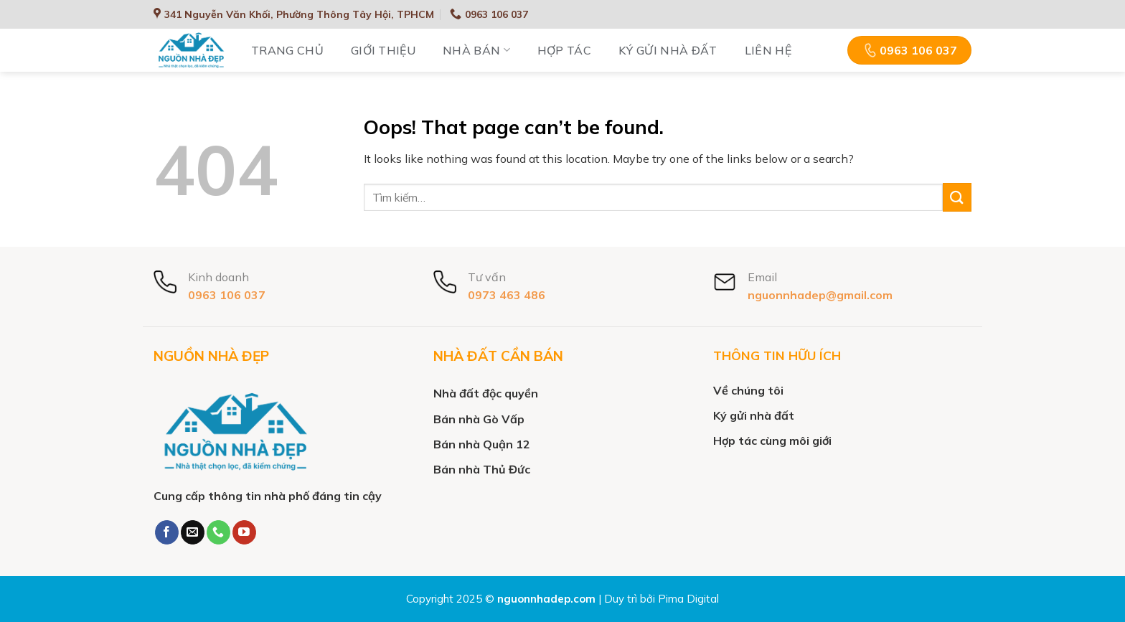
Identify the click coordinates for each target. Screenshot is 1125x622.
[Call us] (218, 532)
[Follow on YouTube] (244, 532)
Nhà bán (476, 50)
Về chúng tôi (748, 390)
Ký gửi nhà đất (667, 50)
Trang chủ (287, 50)
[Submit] (957, 197)
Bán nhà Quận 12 (481, 444)
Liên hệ (768, 50)
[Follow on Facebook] (167, 532)
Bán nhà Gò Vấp (478, 419)
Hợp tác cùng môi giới (772, 440)
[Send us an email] (192, 532)
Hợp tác (564, 50)
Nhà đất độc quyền (485, 393)
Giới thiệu (383, 50)
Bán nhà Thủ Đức (481, 469)
